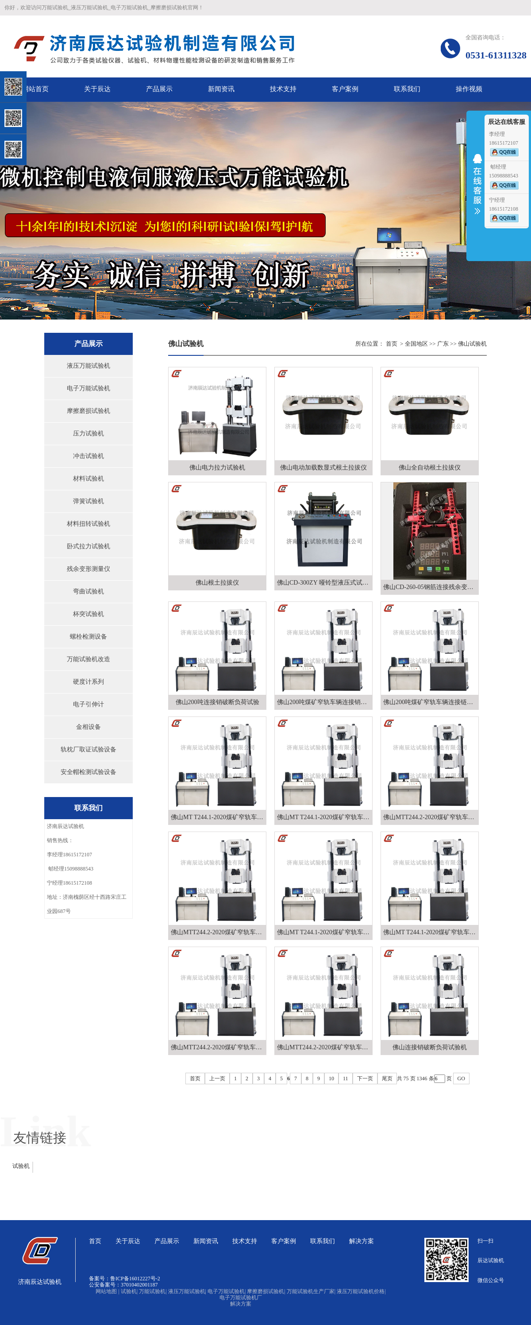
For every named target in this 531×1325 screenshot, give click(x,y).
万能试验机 (152, 1291)
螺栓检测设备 (88, 636)
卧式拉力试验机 (88, 546)
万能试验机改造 (88, 659)
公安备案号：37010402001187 (123, 1285)
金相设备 (88, 727)
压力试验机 (88, 433)
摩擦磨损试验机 (88, 411)
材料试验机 (88, 478)
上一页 (217, 1078)
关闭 (45, 52)
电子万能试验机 (88, 388)
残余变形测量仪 (88, 569)
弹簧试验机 (88, 501)
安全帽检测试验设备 (88, 772)
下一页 (365, 1078)
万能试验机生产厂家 (311, 1291)
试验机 (21, 1166)
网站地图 (107, 1291)
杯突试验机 (88, 614)
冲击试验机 (88, 456)
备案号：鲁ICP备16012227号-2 (124, 1278)
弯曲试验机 (88, 591)
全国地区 (416, 343)
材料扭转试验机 (88, 523)
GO (461, 1078)
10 (331, 1078)
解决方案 (240, 1304)
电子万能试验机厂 (240, 1297)
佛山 (463, 343)
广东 (443, 343)
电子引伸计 (88, 704)
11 (345, 1078)
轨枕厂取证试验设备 (88, 749)
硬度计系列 (88, 681)
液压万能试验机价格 (361, 1291)
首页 (391, 343)
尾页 (387, 1078)
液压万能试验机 (88, 365)
